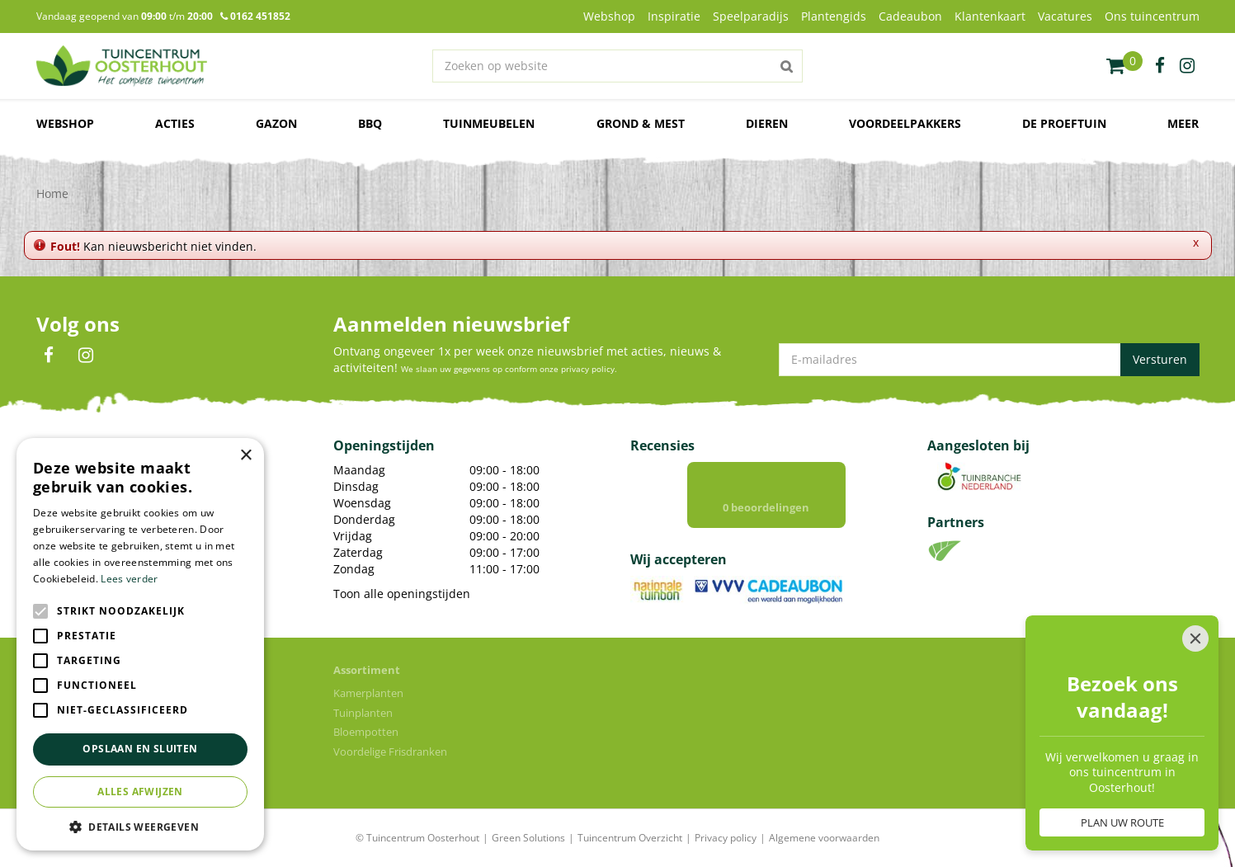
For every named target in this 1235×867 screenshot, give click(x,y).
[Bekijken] (1124, 66)
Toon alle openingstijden (401, 593)
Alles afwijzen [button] (140, 792)
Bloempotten (365, 731)
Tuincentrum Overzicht (629, 838)
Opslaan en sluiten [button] (139, 749)
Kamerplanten (368, 693)
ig (1187, 66)
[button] (140, 826)
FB (48, 355)
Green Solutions (528, 838)
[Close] (1195, 565)
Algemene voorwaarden (824, 838)
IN (85, 355)
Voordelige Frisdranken (390, 751)
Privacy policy (726, 838)
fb (1160, 66)
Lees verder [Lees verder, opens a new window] (129, 579)
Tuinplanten (363, 712)
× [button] (245, 456)
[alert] (140, 644)
